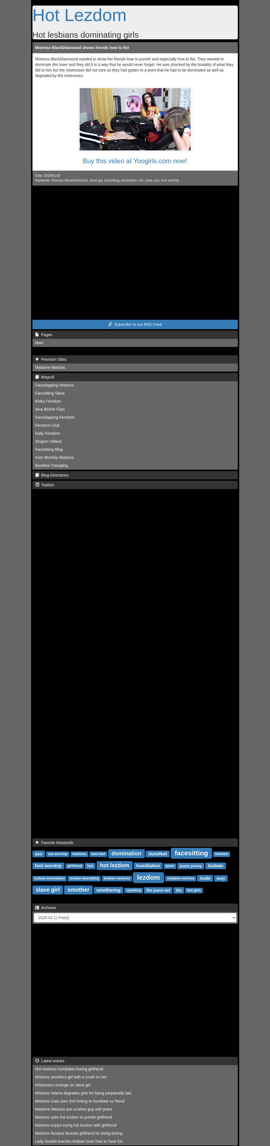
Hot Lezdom (79, 15)
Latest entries (50, 1061)
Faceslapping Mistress (54, 385)
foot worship (170, 180)
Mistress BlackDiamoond (69, 180)
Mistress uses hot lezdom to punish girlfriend (73, 1117)
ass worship (57, 854)
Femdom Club (47, 425)
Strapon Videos (48, 441)
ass (157, 180)
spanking (133, 890)
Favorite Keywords (54, 842)
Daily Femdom (47, 433)
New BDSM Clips (50, 409)
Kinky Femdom (48, 401)
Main (39, 343)
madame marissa (180, 879)
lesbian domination (49, 879)
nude (148, 180)
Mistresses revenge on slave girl (63, 1085)
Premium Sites (51, 359)
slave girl (96, 180)
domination (129, 180)
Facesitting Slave (50, 393)
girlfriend (74, 866)
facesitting (111, 180)
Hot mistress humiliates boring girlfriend (69, 1069)
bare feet (98, 854)
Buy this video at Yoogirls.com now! (135, 161)
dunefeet (157, 853)
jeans (170, 866)
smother (78, 890)
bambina (79, 854)
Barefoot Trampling (51, 465)
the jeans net (158, 890)
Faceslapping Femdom (55, 417)
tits (141, 180)
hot (90, 866)
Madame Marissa (50, 367)
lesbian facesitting (84, 879)
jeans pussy (191, 866)
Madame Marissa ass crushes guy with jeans (74, 1109)
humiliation (148, 865)
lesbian (215, 865)
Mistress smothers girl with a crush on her (71, 1077)
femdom (221, 854)
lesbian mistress (117, 879)
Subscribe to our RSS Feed (135, 324)
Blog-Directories (52, 475)
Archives (45, 907)
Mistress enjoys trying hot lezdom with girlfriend (76, 1125)
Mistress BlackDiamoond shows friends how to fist (82, 47)
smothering (109, 890)
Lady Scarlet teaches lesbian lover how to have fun (79, 1141)
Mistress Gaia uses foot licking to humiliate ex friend (80, 1101)
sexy (220, 878)
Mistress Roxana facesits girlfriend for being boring (78, 1133)
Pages (43, 334)
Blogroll (44, 377)
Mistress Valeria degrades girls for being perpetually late (83, 1093)
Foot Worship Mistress (54, 457)
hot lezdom (114, 865)
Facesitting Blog (49, 449)
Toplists (44, 485)
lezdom (148, 877)
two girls (194, 890)
